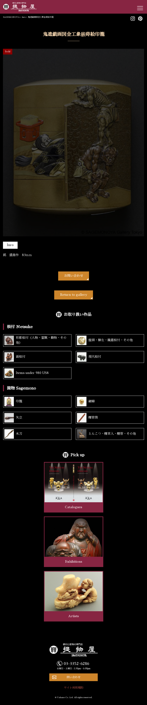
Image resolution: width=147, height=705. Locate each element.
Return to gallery (73, 294)
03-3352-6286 (76, 664)
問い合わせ (74, 677)
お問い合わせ (73, 275)
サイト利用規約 (73, 687)
